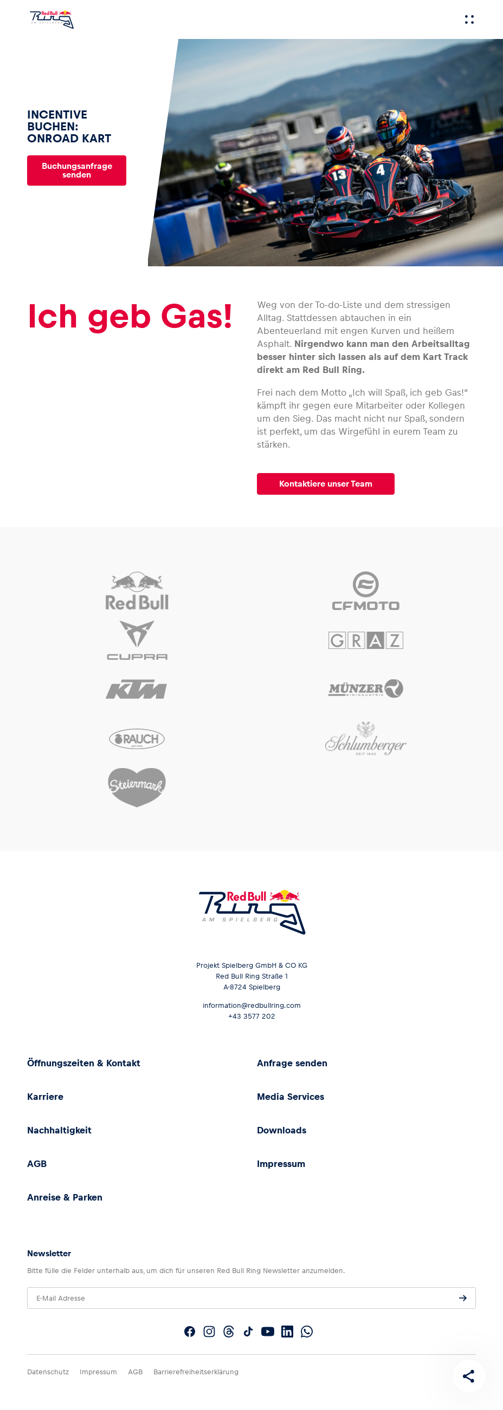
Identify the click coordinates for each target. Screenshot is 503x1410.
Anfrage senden (292, 1063)
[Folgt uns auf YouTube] (267, 1331)
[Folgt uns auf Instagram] (209, 1331)
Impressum (281, 1163)
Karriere (45, 1096)
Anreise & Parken (64, 1197)
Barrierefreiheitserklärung (195, 1372)
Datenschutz (48, 1372)
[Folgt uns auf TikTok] (248, 1331)
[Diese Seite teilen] (468, 1375)
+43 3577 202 (251, 1016)
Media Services (290, 1096)
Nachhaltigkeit (59, 1130)
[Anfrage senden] (462, 1298)
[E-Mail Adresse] (251, 1298)
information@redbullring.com (252, 1005)
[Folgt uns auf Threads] (228, 1331)
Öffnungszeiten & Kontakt (83, 1063)
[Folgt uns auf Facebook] (189, 1331)
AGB (37, 1163)
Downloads (281, 1130)
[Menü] (469, 19)
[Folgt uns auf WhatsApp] (306, 1331)
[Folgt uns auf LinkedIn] (287, 1331)
